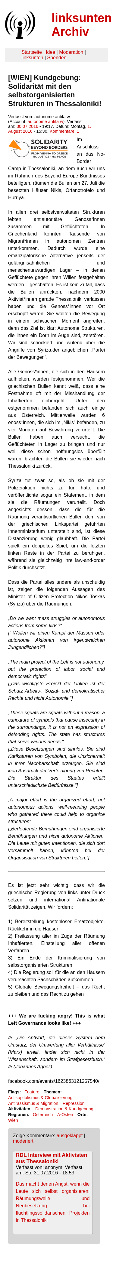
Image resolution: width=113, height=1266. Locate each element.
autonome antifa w (45, 121)
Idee (50, 52)
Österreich (43, 1114)
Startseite (31, 52)
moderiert (23, 1141)
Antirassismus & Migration (33, 1103)
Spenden (56, 57)
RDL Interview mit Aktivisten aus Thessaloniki (51, 1158)
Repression (74, 1103)
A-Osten (65, 1114)
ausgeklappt (70, 1135)
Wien (13, 1120)
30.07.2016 (27, 126)
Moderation (71, 52)
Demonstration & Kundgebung (64, 1108)
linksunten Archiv (82, 24)
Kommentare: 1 (64, 131)
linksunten (32, 57)
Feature (31, 1091)
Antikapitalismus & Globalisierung (40, 1097)
